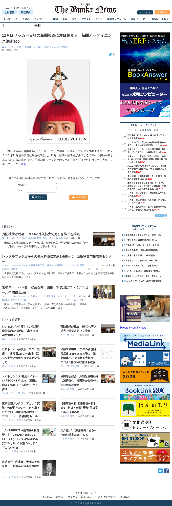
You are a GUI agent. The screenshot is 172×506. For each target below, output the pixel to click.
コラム (98, 19)
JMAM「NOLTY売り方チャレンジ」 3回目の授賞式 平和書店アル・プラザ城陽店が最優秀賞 (146, 169)
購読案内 (26, 12)
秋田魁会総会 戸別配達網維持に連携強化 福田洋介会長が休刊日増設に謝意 (79, 380)
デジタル (86, 19)
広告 (74, 19)
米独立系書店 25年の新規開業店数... (142, 250)
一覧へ (160, 215)
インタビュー (41, 19)
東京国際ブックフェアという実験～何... (143, 235)
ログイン (145, 12)
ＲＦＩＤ (6, 238)
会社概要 (9, 12)
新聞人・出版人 (160, 19)
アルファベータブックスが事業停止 (141, 265)
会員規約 (125, 497)
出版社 (75, 265)
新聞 (55, 19)
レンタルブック (19, 265)
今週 (142, 229)
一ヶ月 (150, 229)
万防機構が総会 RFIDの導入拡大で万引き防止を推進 (41, 234)
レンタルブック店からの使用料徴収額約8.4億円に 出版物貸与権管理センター (21, 331)
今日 (135, 229)
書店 (45, 238)
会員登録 (162, 12)
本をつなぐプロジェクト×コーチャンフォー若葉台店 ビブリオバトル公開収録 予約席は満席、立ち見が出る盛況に (147, 186)
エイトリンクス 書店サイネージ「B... (142, 260)
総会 (7, 269)
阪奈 (7, 299)
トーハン (6, 296)
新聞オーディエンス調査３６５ (40, 47)
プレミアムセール (20, 296)
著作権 (14, 269)
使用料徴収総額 (36, 265)
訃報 (156, 130)
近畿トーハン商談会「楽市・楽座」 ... (143, 276)
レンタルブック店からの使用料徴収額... (145, 281)
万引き (15, 238)
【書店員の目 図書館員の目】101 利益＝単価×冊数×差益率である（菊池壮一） (79, 407)
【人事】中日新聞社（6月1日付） (140, 255)
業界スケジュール (116, 19)
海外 (77, 366)
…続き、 (23, 164)
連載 (18, 420)
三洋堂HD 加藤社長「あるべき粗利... (142, 245)
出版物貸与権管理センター (58, 265)
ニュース (6, 47)
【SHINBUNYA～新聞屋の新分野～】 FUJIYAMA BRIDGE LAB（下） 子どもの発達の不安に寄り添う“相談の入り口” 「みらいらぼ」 (20, 439)
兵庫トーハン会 (38, 296)
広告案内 (72, 497)
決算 (149, 130)
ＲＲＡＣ (6, 265)
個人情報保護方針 (107, 497)
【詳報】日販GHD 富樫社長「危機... (142, 271)
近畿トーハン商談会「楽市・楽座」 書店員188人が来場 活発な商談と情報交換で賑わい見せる (147, 159)
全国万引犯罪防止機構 (30, 238)
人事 (13, 477)
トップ (7, 19)
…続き (53, 246)
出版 (64, 19)
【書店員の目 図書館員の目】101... (141, 240)
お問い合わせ (88, 497)
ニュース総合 (22, 19)
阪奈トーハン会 (18, 299)
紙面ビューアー (139, 19)
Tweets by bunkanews (133, 327)
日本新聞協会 (63, 47)
